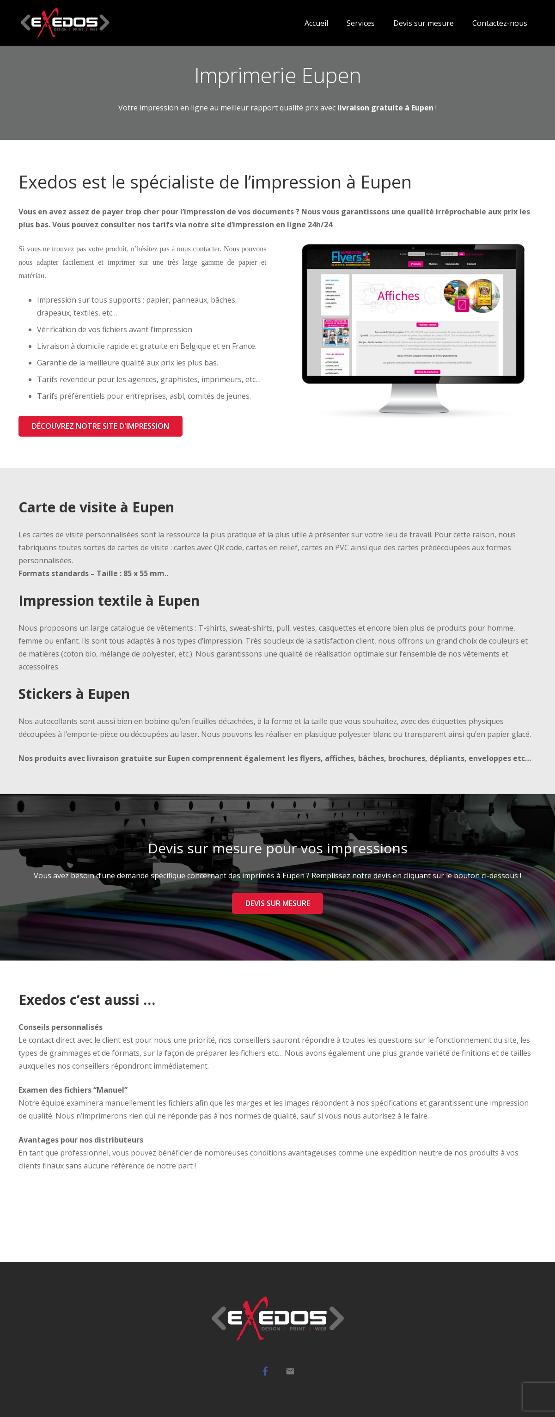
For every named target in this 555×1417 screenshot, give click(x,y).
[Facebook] (265, 1371)
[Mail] (290, 1371)
